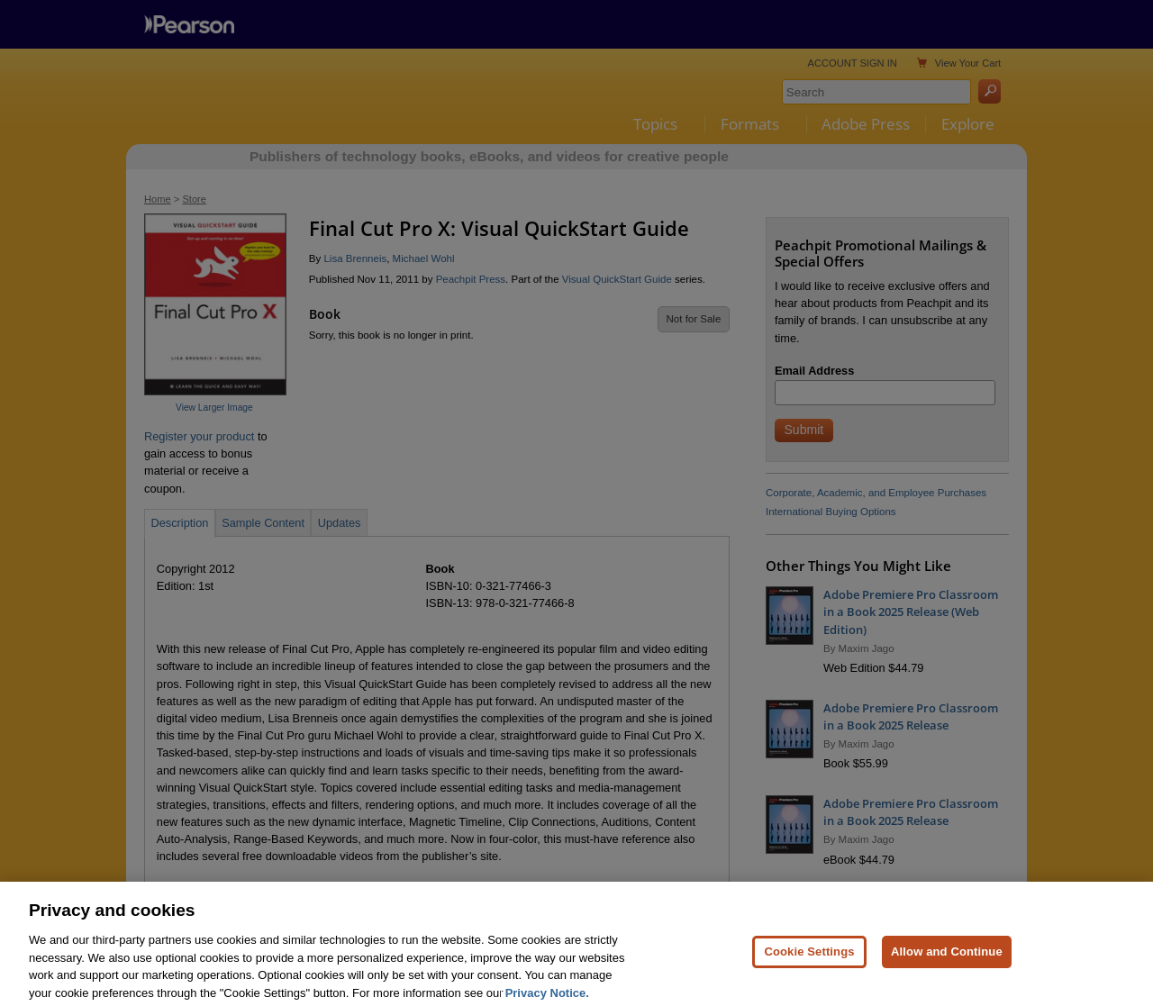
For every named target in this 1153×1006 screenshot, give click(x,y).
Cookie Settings (809, 965)
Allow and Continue (947, 965)
